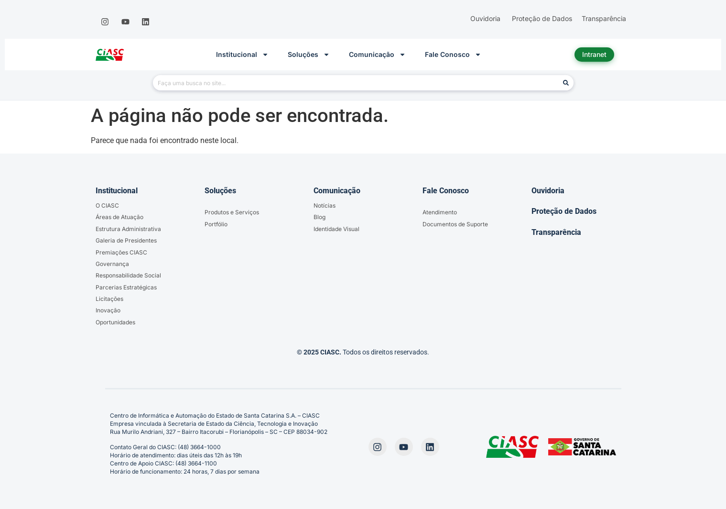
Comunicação (377, 54)
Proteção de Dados (563, 211)
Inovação (108, 310)
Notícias (325, 205)
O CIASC (107, 205)
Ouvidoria (547, 190)
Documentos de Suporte (455, 224)
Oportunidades (115, 322)
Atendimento (440, 212)
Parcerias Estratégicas (126, 287)
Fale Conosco (453, 54)
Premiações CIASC (121, 252)
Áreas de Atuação (119, 217)
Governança (112, 263)
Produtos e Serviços (232, 212)
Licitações (109, 298)
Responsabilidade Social (128, 275)
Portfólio (216, 224)
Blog (319, 217)
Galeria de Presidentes (126, 240)
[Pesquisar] (566, 82)
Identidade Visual (336, 228)
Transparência (556, 232)
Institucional (242, 54)
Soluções (309, 54)
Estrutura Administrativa (128, 228)
